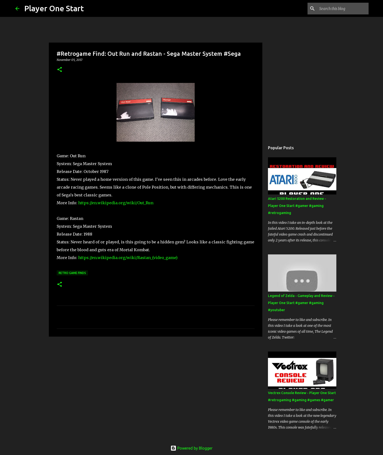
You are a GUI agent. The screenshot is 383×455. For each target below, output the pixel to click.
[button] (60, 70)
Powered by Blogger (191, 448)
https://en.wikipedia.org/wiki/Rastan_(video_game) (128, 257)
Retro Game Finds (72, 272)
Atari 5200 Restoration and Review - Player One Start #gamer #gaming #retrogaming (297, 206)
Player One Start (54, 8)
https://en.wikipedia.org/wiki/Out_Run (115, 202)
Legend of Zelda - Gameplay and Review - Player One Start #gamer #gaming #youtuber (301, 303)
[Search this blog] (343, 8)
